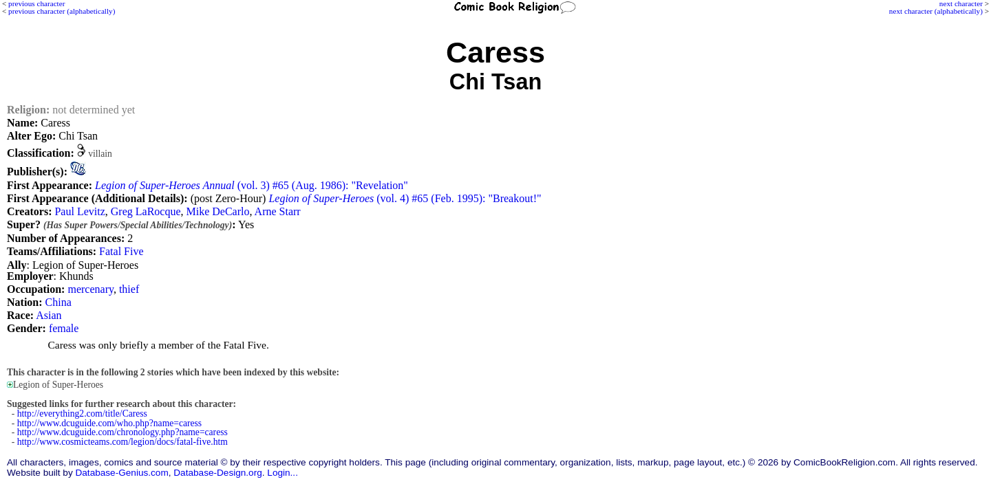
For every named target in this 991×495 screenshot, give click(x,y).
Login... (282, 473)
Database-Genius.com (121, 473)
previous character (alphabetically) (61, 11)
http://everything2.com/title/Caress (82, 413)
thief (129, 289)
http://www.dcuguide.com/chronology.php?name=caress (122, 432)
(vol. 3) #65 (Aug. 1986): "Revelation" (251, 185)
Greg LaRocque (146, 211)
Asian (48, 315)
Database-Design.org (217, 473)
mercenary (90, 289)
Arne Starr (278, 211)
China (58, 302)
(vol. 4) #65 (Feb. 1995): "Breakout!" (404, 198)
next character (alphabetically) (936, 11)
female (64, 328)
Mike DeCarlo (218, 211)
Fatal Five (121, 251)
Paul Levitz (79, 211)
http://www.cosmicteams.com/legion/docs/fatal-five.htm (122, 442)
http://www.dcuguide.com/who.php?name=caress (109, 423)
